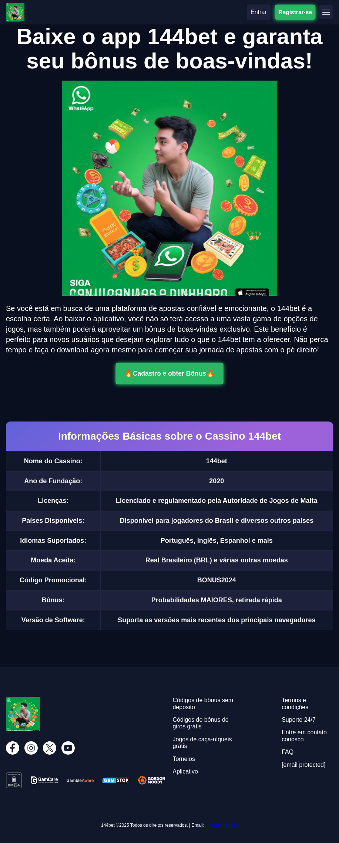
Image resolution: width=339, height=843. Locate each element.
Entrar (259, 12)
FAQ (287, 752)
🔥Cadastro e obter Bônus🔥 (169, 373)
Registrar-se (295, 12)
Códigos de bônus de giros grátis (200, 723)
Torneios (183, 759)
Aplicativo (185, 771)
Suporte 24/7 (299, 720)
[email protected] (221, 825)
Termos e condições (295, 703)
